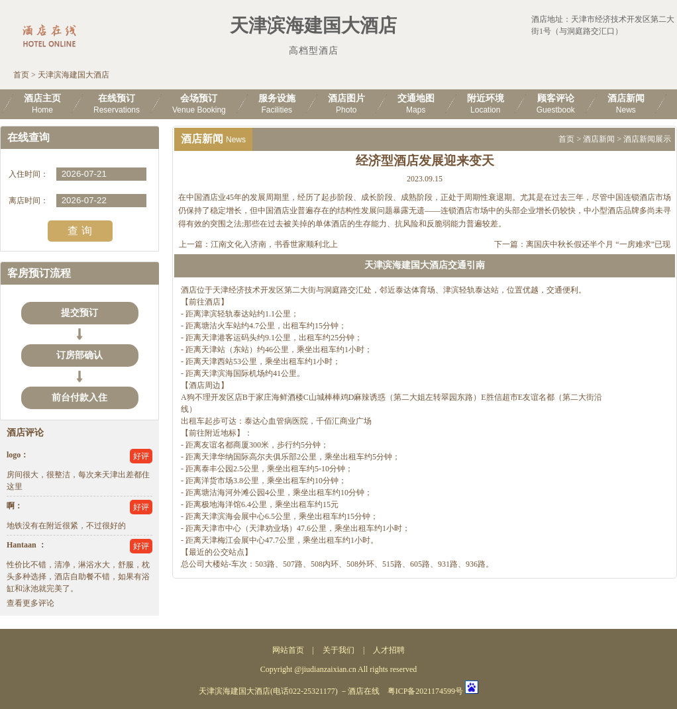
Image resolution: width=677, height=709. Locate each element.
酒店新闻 (599, 139)
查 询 (79, 230)
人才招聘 (389, 650)
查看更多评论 (30, 603)
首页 (21, 74)
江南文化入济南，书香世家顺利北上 (274, 244)
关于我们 (338, 650)
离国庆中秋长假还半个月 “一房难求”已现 (598, 244)
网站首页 (288, 650)
